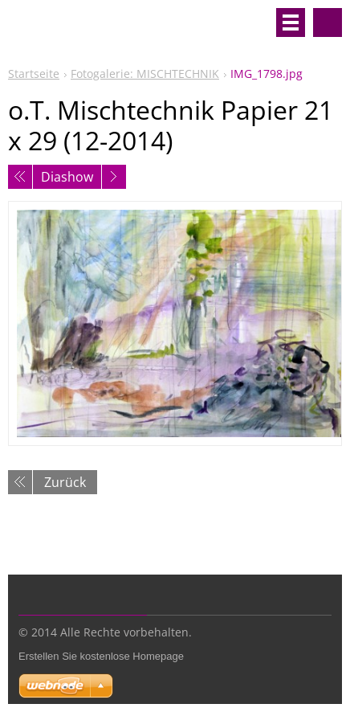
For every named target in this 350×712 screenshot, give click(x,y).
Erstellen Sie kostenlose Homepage (101, 656)
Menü (291, 22)
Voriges (20, 177)
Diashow (67, 177)
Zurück (65, 482)
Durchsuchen (327, 22)
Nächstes (114, 177)
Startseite (33, 73)
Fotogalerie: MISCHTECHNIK (145, 73)
